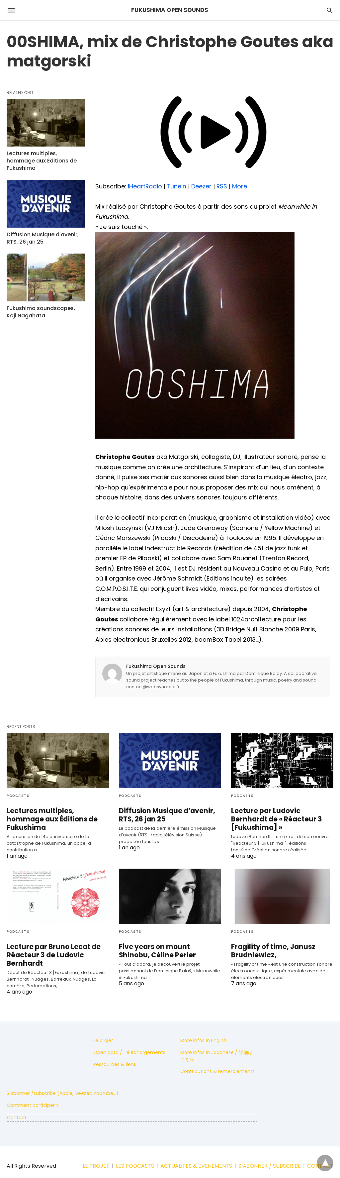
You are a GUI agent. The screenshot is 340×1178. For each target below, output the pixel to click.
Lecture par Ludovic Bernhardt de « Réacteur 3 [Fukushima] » (281, 815)
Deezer (202, 186)
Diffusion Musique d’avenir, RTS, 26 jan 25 (40, 229)
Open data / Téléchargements (129, 1044)
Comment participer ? (33, 1097)
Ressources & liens (114, 1056)
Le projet (103, 1032)
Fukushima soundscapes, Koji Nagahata (44, 302)
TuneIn (177, 186)
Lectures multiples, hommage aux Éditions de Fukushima (45, 156)
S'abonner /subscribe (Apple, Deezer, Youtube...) (63, 1085)
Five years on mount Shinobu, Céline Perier (167, 942)
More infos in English (203, 1032)
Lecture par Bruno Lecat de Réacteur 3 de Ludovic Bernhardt (51, 947)
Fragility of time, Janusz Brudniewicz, (270, 942)
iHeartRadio (145, 186)
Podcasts (18, 795)
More (240, 186)
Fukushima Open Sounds (156, 666)
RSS (222, 186)
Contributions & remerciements (217, 1063)
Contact (17, 1109)
